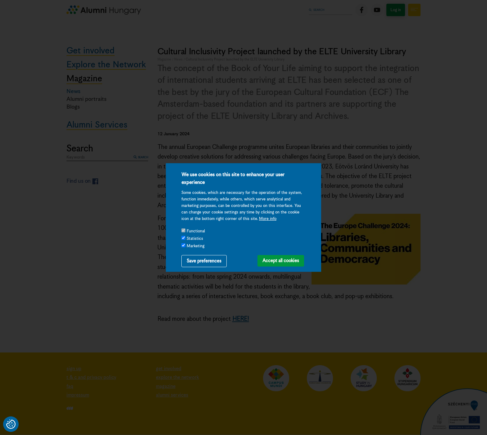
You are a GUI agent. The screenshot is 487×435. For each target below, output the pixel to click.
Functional (196, 231)
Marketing (195, 246)
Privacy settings (11, 424)
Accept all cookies (280, 260)
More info (267, 219)
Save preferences (204, 261)
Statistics (195, 238)
